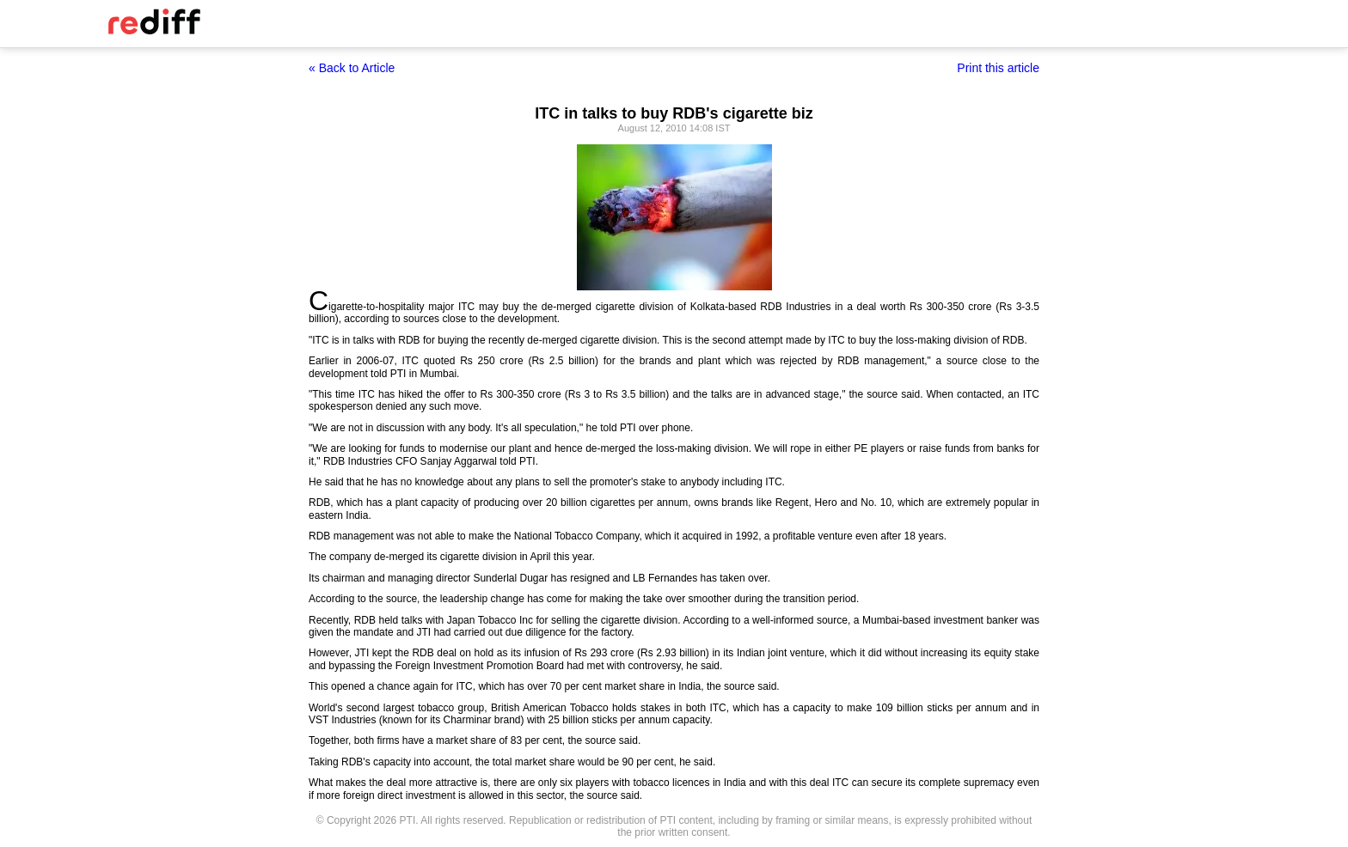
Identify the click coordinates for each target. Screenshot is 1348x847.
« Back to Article (352, 68)
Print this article (998, 68)
